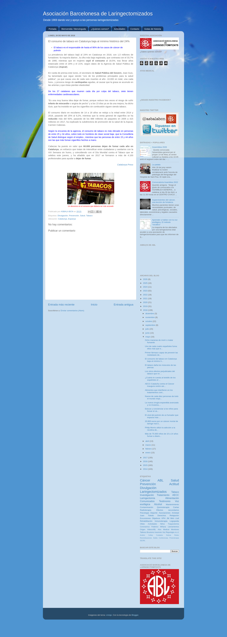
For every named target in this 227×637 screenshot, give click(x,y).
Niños (162, 524)
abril (147, 441)
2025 (145, 283)
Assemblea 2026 (159, 147)
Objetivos (156, 518)
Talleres (143, 532)
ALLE (177, 532)
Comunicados (147, 501)
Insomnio (158, 532)
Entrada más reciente (61, 304)
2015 (145, 465)
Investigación (147, 495)
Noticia (168, 535)
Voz (163, 532)
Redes (176, 535)
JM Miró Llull (173, 518)
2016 (145, 461)
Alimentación (172, 498)
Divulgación (63, 215)
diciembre (150, 313)
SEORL (142, 540)
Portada (52, 29)
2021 (145, 298)
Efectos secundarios (167, 510)
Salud (82, 215)
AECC (175, 495)
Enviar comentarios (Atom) (72, 310)
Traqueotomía (173, 524)
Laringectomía (147, 498)
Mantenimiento (172, 504)
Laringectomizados (153, 492)
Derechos (161, 515)
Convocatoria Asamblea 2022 (165, 182)
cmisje (109, 615)
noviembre (150, 317)
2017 (145, 457)
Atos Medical (163, 530)
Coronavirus (145, 527)
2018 (145, 310)
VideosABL (151, 530)
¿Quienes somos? (100, 29)
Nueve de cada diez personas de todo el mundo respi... (161, 397)
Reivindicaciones (146, 538)
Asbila (155, 538)
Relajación (174, 515)
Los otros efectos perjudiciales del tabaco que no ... (160, 372)
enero (148, 452)
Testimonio (164, 501)
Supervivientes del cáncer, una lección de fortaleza (163, 201)
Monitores (175, 530)
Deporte (153, 513)
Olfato (142, 524)
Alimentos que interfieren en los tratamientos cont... (159, 391)
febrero (148, 449)
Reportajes (170, 532)
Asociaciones (165, 513)
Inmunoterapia (161, 521)
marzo (148, 445)
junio (147, 333)
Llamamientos (173, 527)
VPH (163, 518)
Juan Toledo (147, 515)
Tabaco (89, 215)
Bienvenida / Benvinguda (73, 29)
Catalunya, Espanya (67, 219)
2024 (145, 287)
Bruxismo (150, 532)
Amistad (175, 513)
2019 (145, 306)
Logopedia (174, 521)
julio (147, 329)
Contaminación (146, 507)
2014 (145, 469)
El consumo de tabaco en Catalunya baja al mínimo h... (161, 360)
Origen (142, 530)
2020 (145, 302)
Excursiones (145, 518)
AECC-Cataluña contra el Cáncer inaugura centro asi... (159, 385)
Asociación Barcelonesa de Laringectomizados (98, 14)
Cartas (176, 507)
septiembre (150, 325)
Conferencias (163, 538)
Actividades (119, 29)
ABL (160, 480)
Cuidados (159, 535)
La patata (156, 164)
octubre (149, 321)
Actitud (174, 484)
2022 (145, 295)
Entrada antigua (123, 304)
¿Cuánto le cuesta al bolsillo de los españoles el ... (160, 378)
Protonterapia (174, 538)
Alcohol (158, 504)
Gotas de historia (152, 29)
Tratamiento (163, 495)
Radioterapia (145, 510)
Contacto (134, 29)
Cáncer (145, 480)
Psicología (144, 513)
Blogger (135, 615)
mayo (148, 337)
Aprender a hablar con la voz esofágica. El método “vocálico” (164, 222)
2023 (145, 291)
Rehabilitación (146, 521)
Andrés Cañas (146, 535)
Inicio (94, 304)
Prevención (74, 215)
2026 (145, 279)
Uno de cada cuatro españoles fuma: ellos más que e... (161, 347)
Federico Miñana (158, 527)
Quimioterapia (163, 507)
